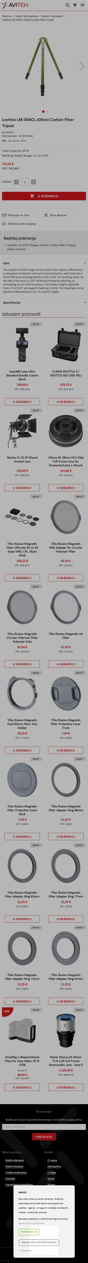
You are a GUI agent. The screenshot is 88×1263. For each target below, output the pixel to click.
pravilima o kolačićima (32, 1223)
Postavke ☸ (25, 1251)
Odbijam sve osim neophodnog (39, 1242)
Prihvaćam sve (29, 1232)
